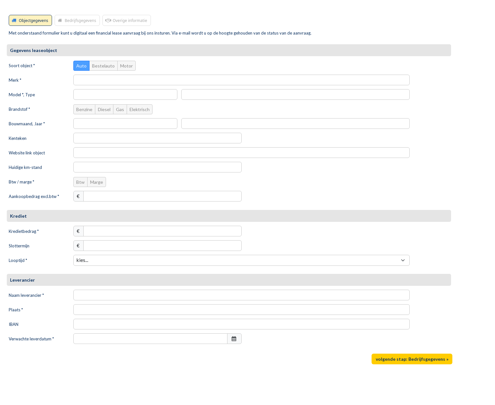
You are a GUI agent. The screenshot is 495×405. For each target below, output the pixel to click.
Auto (81, 65)
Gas (120, 109)
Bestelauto (103, 65)
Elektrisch (140, 109)
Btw (80, 182)
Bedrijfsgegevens (76, 20)
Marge (96, 182)
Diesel (104, 109)
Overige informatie (125, 20)
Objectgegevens (29, 20)
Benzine (84, 109)
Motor (126, 65)
